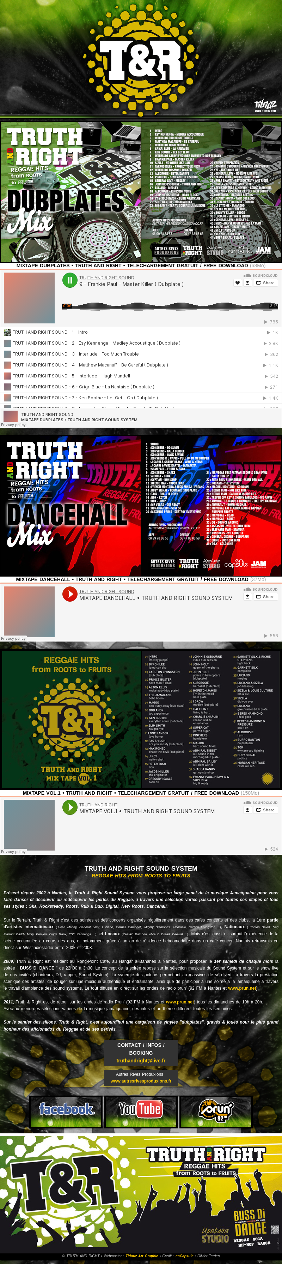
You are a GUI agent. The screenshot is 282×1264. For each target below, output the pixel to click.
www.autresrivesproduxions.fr (141, 1081)
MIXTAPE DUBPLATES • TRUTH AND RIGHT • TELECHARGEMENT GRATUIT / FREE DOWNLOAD (132, 265)
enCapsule (185, 1256)
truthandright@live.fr (141, 1060)
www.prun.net (242, 988)
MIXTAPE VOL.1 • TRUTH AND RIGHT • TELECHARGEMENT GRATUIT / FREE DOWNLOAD (131, 793)
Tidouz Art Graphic (141, 1256)
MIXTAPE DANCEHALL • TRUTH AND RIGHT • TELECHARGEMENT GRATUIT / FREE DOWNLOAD (132, 579)
